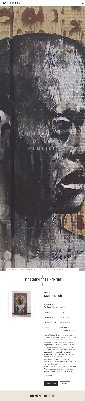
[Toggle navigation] (82, 3)
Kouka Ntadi (53, 296)
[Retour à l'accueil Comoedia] (43, 3)
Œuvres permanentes (28, 269)
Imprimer (65, 383)
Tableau (41, 269)
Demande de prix (51, 383)
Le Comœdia (13, 269)
